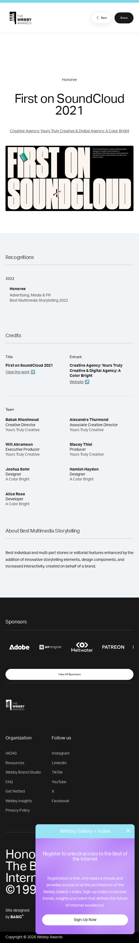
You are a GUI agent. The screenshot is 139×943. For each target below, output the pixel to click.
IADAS (11, 753)
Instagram (61, 753)
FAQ (9, 782)
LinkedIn (59, 763)
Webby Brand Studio (23, 772)
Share (124, 18)
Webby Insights (19, 801)
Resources (15, 763)
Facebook (60, 801)
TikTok (57, 772)
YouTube (59, 782)
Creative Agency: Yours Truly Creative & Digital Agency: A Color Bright (69, 131)
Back (101, 17)
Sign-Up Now (85, 920)
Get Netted (15, 791)
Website (77, 382)
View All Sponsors (69, 674)
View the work (17, 372)
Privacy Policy (18, 810)
